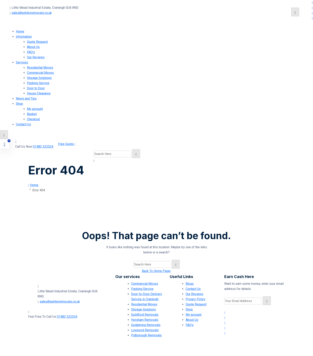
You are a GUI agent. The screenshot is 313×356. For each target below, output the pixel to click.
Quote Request (37, 42)
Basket (32, 114)
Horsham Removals (144, 320)
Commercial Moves (40, 73)
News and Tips (26, 98)
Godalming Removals (145, 325)
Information (24, 36)
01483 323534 (43, 146)
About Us (33, 47)
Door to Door (36, 88)
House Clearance (39, 93)
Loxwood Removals (145, 330)
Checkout (33, 119)
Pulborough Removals (146, 335)
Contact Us (23, 124)
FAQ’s (31, 52)
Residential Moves (40, 67)
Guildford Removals (144, 315)
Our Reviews (36, 57)
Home (20, 31)
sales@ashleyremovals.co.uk (31, 13)
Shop (19, 104)
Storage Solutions (39, 78)
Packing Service (38, 83)
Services (22, 62)
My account (35, 109)
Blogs (190, 284)
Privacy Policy (195, 299)
